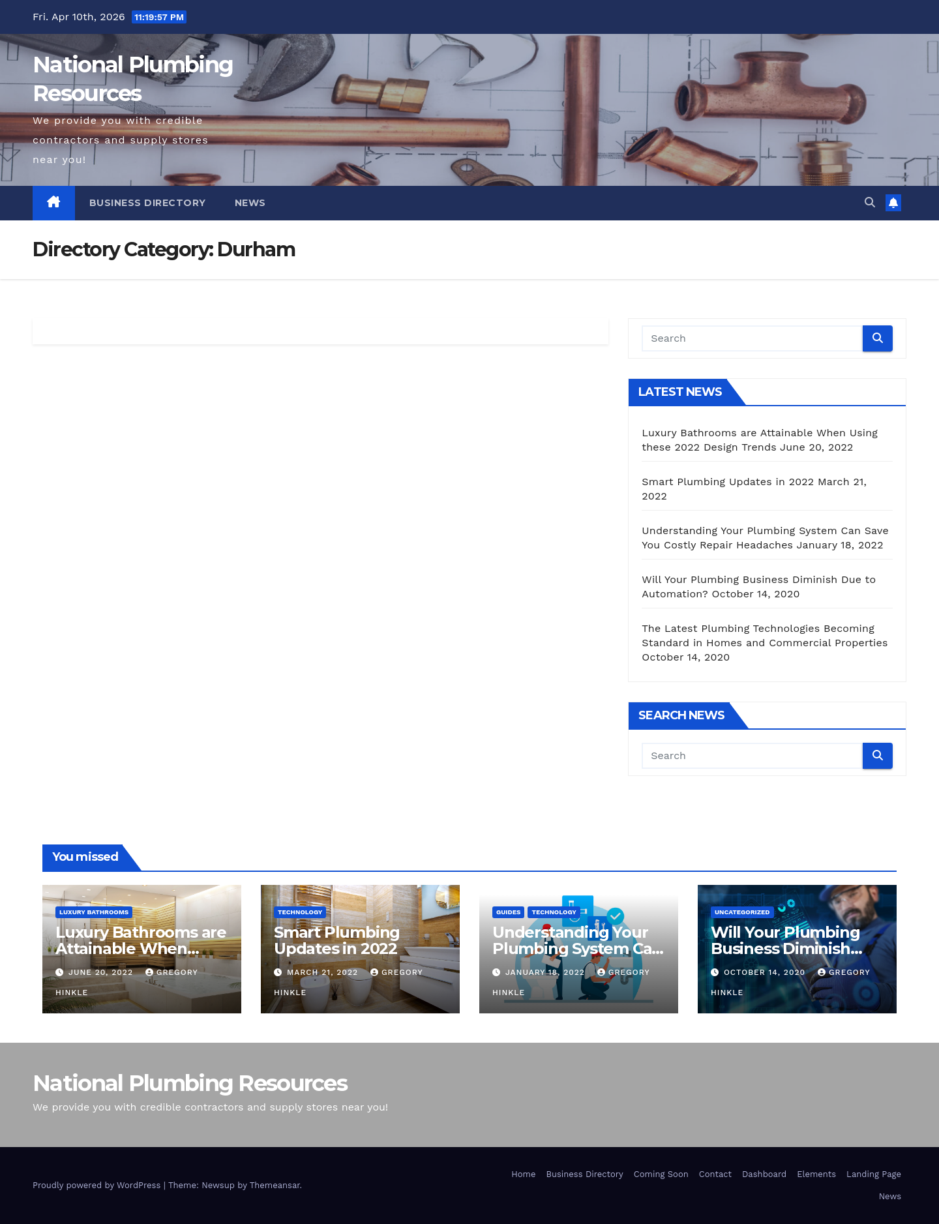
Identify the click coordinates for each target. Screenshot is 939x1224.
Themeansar (275, 1185)
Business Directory (147, 203)
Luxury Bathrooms (93, 912)
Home (523, 1174)
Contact (715, 1174)
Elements (816, 1174)
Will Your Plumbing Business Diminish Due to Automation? (788, 948)
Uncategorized (742, 912)
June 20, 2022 (102, 972)
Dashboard (764, 1174)
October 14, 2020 (766, 972)
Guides (508, 912)
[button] (870, 202)
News (250, 203)
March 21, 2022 (324, 972)
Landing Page (873, 1174)
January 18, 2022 (546, 972)
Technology (300, 912)
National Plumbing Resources (190, 1083)
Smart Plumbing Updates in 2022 (728, 481)
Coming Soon (661, 1174)
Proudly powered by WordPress (98, 1185)
